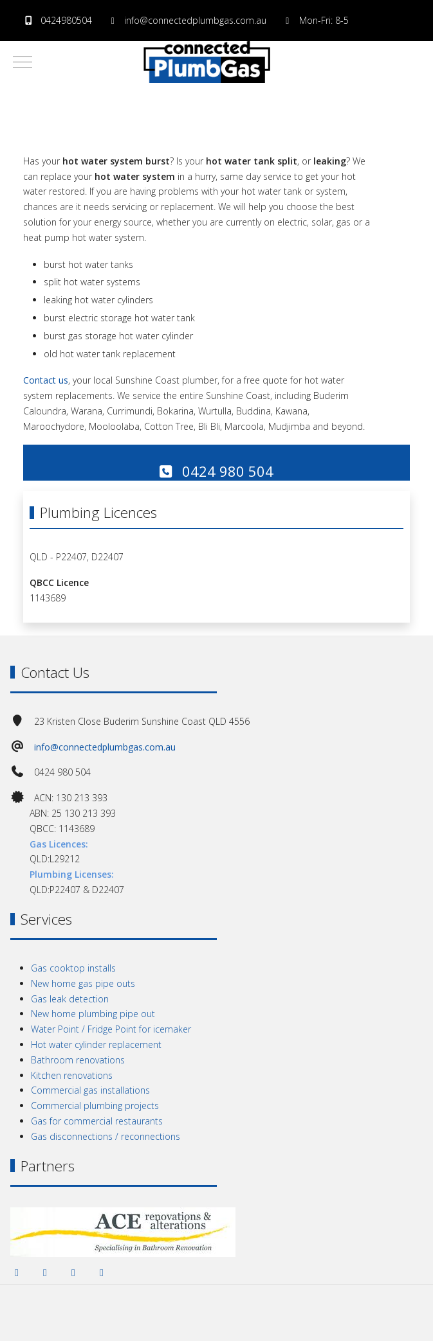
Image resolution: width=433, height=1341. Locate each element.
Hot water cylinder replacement (96, 1044)
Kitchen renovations (72, 1075)
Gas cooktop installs (73, 968)
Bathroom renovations (78, 1060)
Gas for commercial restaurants (97, 1121)
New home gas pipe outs (83, 983)
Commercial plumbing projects (95, 1105)
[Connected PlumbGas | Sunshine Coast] (206, 62)
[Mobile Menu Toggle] (22, 61)
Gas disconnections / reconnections (105, 1136)
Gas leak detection (70, 999)
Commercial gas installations (90, 1090)
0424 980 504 (216, 471)
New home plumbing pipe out (93, 1014)
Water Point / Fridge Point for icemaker (111, 1029)
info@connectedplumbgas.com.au (195, 20)
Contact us (45, 380)
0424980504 (66, 20)
